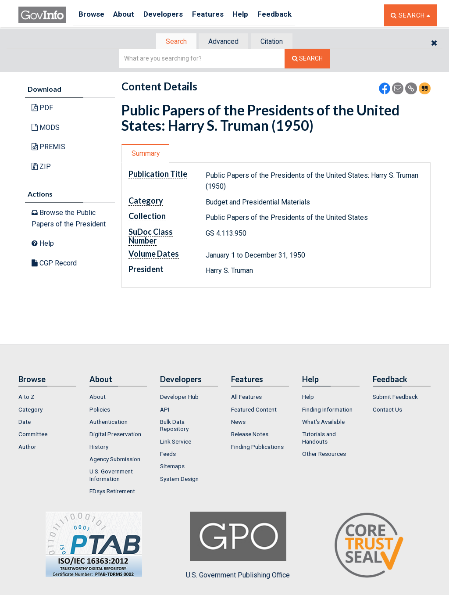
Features (218, 15)
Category (30, 410)
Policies (99, 410)
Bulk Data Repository (174, 426)
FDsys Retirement (112, 491)
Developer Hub (179, 397)
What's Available (323, 422)
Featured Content (254, 410)
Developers (170, 15)
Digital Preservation (115, 434)
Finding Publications (257, 447)
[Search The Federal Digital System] (307, 59)
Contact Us (387, 410)
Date (24, 422)
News (238, 422)
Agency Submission (114, 459)
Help (253, 15)
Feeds (168, 454)
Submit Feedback (395, 397)
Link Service (175, 442)
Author (27, 447)
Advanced (223, 42)
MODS (46, 128)
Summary (147, 154)
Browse (92, 15)
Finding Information (327, 410)
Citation (275, 42)
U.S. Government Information (111, 476)
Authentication (108, 422)
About (128, 15)
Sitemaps (172, 466)
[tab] (172, 41)
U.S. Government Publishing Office (238, 546)
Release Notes (249, 434)
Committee (32, 434)
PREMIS (48, 147)
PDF (42, 108)
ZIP (41, 167)
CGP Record (54, 264)
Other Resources (324, 454)
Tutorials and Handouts (319, 438)
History (98, 447)
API (164, 410)
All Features (246, 397)
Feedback (290, 15)
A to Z (26, 397)
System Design (179, 479)
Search (171, 42)
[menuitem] (47, 397)
